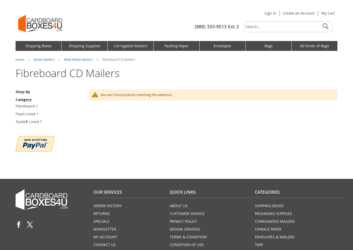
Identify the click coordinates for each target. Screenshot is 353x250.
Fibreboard (25, 106)
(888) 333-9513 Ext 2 (217, 26)
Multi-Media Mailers (79, 59)
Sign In (270, 13)
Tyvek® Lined (27, 121)
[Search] (325, 27)
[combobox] (288, 26)
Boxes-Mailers (44, 59)
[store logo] (40, 23)
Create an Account (299, 13)
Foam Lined (26, 113)
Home (20, 59)
